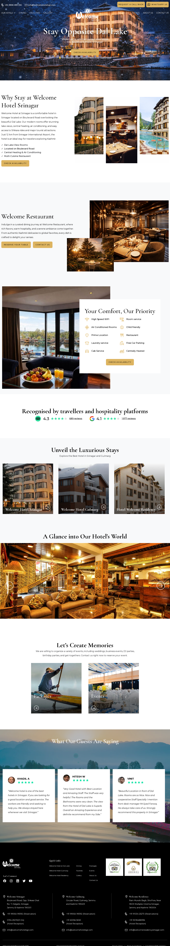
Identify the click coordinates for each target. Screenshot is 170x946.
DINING (22, 13)
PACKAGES (123, 13)
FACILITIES (34, 13)
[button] (8, 12)
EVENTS (136, 13)
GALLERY (47, 13)
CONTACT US (162, 13)
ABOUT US (148, 13)
